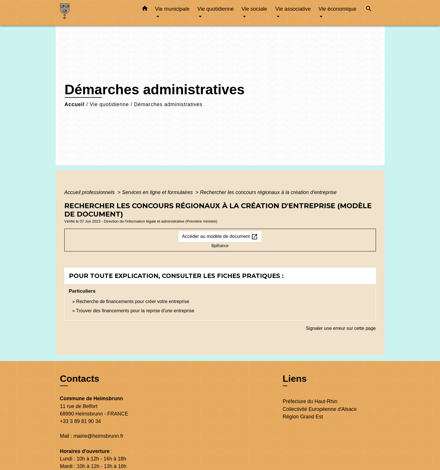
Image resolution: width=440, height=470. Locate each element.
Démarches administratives (168, 104)
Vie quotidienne (109, 104)
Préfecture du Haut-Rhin (310, 401)
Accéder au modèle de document (220, 236)
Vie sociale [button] (254, 9)
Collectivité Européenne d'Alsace (320, 409)
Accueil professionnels (90, 192)
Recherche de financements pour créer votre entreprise (132, 301)
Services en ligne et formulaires (158, 192)
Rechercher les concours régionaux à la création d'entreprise (268, 192)
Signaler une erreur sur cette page (341, 328)
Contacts (80, 378)
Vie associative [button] (292, 9)
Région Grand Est (303, 417)
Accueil (75, 104)
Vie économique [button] (338, 9)
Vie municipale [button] (172, 9)
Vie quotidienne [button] (215, 9)
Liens (295, 378)
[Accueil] (96, 13)
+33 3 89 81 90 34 (80, 421)
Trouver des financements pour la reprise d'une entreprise (135, 310)
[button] (145, 9)
